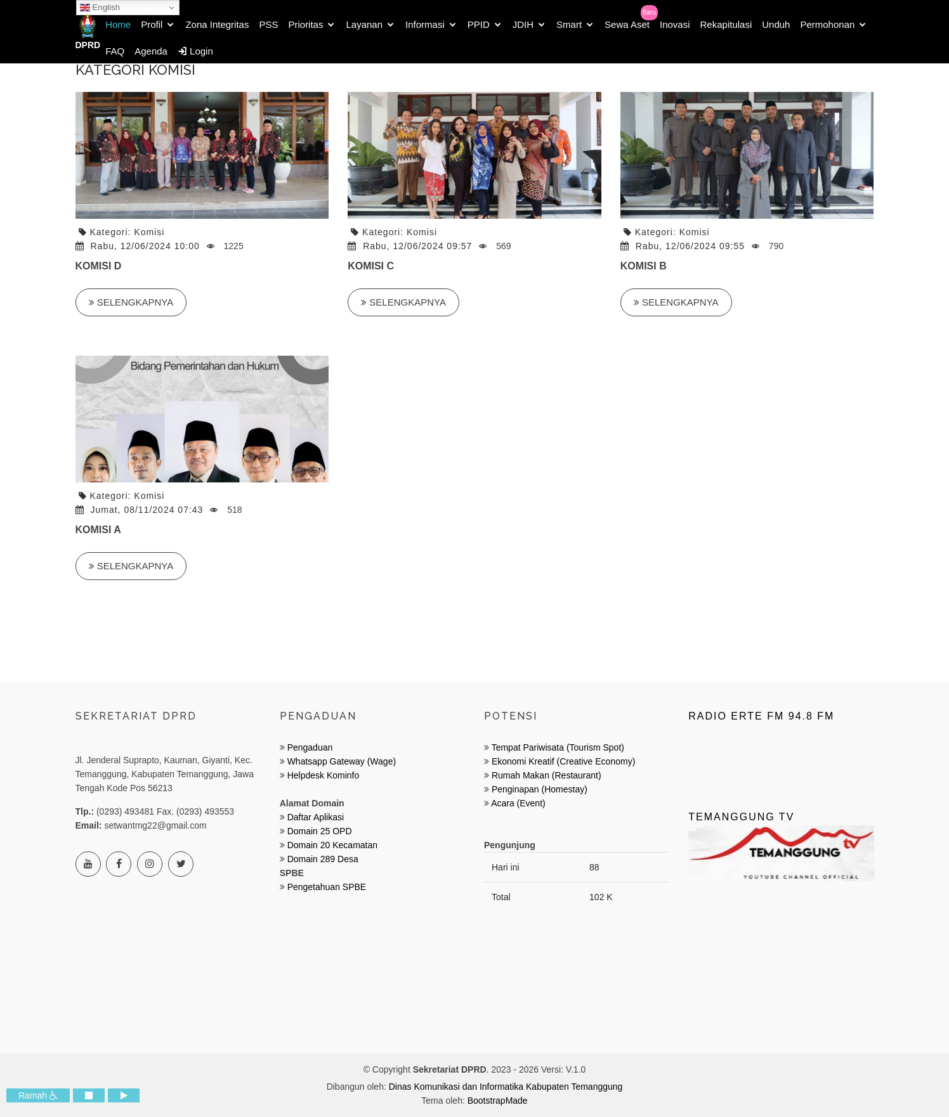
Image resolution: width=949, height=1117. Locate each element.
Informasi (425, 24)
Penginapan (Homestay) (539, 789)
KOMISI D (98, 266)
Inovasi (675, 24)
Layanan (364, 24)
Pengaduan (309, 747)
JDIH (523, 24)
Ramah (38, 1095)
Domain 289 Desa (322, 859)
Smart (569, 24)
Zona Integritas (217, 24)
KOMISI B (643, 266)
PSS (268, 24)
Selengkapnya (131, 302)
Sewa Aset (627, 24)
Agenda (150, 51)
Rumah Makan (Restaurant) (546, 775)
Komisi (149, 232)
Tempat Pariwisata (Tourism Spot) (558, 747)
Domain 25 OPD (319, 831)
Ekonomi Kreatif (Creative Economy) (563, 761)
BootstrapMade (498, 1100)
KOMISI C (371, 266)
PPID (479, 24)
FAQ (114, 51)
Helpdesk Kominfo (322, 775)
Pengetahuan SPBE (327, 887)
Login (195, 51)
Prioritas (305, 24)
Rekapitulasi (726, 24)
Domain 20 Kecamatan (332, 845)
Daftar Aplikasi (315, 817)
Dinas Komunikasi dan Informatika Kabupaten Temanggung (506, 1086)
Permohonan (827, 24)
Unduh (776, 24)
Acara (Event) (518, 803)
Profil (151, 24)
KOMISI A (98, 529)
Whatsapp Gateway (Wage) (340, 761)
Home (118, 24)
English (100, 8)
